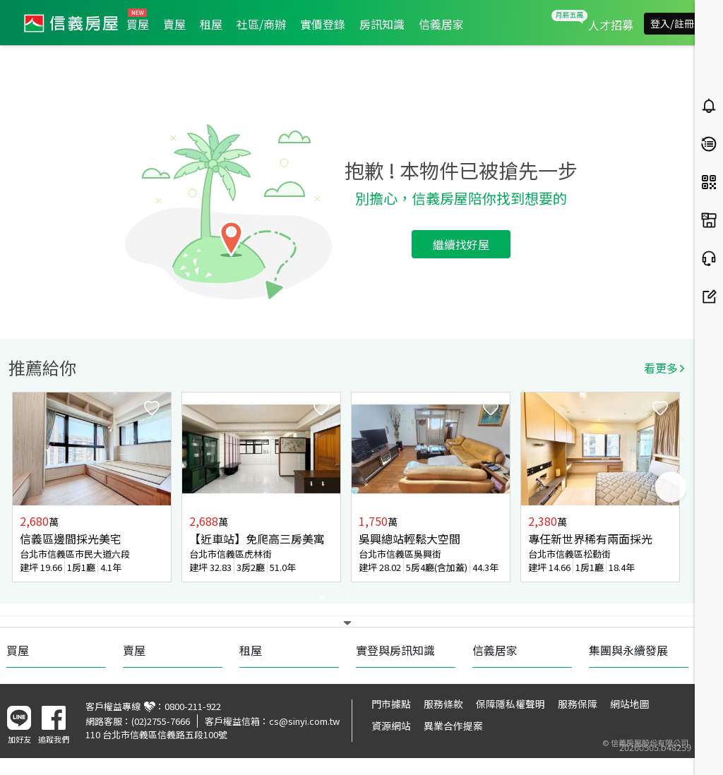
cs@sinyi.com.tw (304, 721)
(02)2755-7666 (160, 721)
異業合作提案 (453, 726)
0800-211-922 (193, 706)
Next (670, 487)
